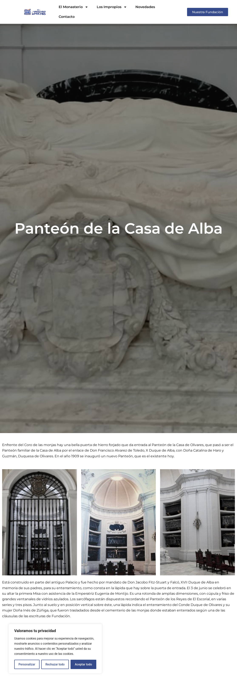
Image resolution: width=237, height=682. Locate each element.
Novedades (145, 7)
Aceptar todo (83, 664)
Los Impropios (112, 7)
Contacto (67, 17)
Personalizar (26, 664)
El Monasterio (73, 7)
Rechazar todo (55, 664)
